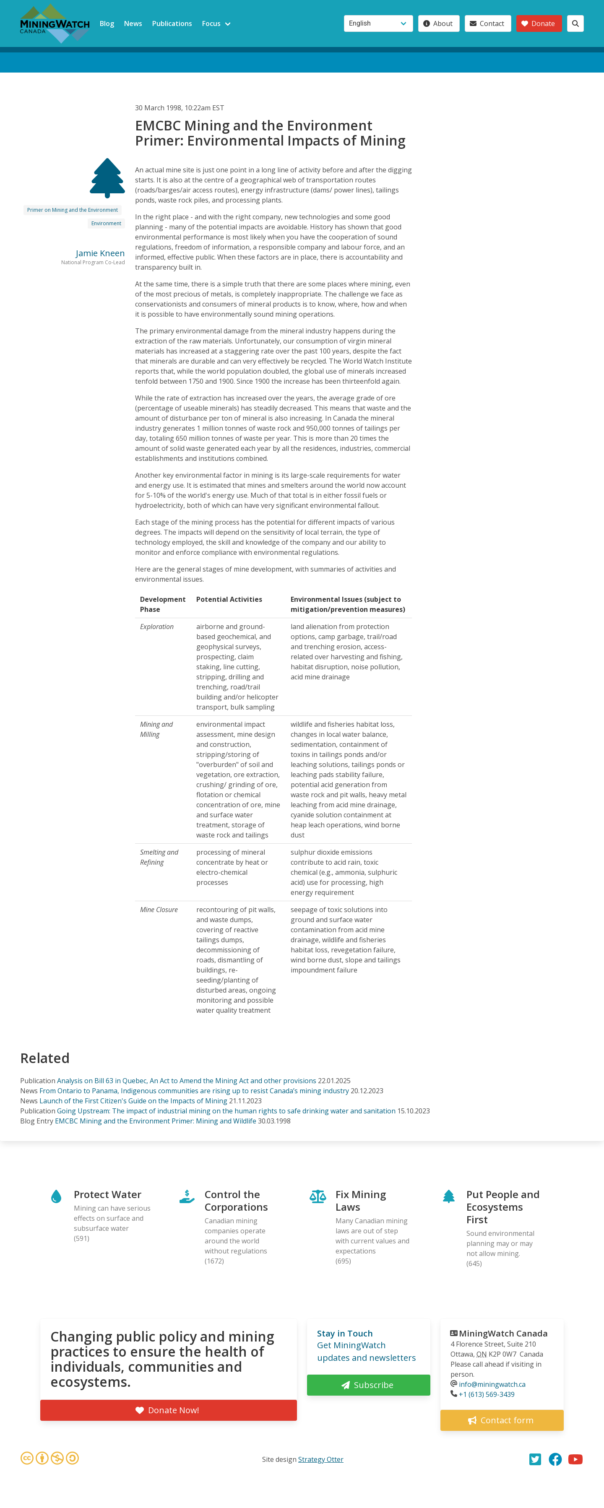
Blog (107, 23)
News (133, 23)
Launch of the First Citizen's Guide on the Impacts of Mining (133, 1100)
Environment (106, 223)
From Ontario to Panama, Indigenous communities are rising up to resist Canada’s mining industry (194, 1090)
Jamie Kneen (100, 253)
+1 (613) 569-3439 (487, 1394)
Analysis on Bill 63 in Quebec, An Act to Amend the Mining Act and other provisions (186, 1080)
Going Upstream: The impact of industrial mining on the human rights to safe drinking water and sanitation (226, 1110)
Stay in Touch (345, 1333)
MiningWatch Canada (503, 1333)
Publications (172, 23)
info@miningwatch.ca (492, 1384)
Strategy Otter (321, 1459)
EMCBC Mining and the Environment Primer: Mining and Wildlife (155, 1121)
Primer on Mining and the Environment (72, 209)
